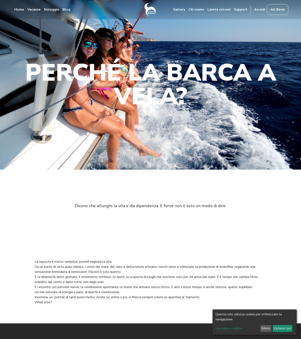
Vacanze (34, 9)
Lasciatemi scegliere (229, 328)
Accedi (259, 9)
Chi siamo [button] (196, 9)
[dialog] (255, 322)
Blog (66, 9)
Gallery (179, 9)
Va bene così (282, 328)
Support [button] (240, 9)
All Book (277, 9)
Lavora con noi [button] (218, 9)
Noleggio (51, 9)
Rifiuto (265, 328)
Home (19, 9)
